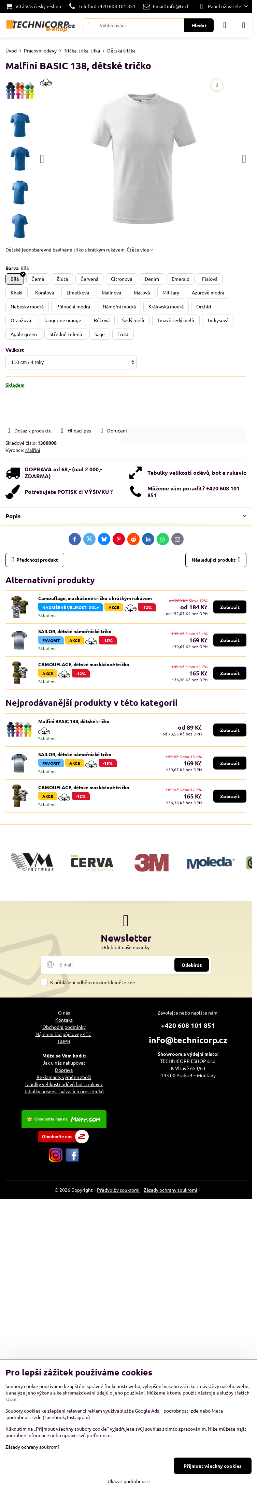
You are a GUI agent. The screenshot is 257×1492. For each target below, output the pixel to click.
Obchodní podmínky (64, 1027)
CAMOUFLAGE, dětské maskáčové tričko (83, 664)
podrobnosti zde (181, 1410)
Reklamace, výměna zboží (64, 1077)
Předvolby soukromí (118, 1190)
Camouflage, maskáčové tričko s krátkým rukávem (95, 598)
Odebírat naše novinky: (126, 947)
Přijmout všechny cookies (213, 1466)
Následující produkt (216, 559)
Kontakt (64, 1020)
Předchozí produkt (35, 559)
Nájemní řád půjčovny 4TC (63, 1034)
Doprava (64, 1070)
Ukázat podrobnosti (129, 1481)
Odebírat (192, 965)
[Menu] (243, 25)
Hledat (198, 25)
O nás (64, 1012)
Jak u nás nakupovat (64, 1063)
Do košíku (184, 407)
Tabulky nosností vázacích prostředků (64, 1091)
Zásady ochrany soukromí (170, 1190)
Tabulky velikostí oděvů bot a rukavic (64, 1084)
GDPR (64, 1041)
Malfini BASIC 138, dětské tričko (74, 721)
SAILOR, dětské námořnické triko (75, 631)
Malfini (32, 450)
